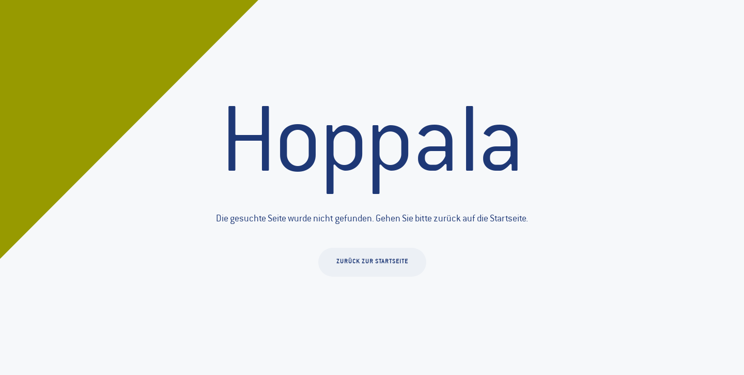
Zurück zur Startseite (372, 262)
